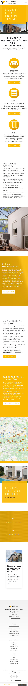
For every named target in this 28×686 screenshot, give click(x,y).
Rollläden (11, 347)
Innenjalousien (14, 659)
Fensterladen (14, 648)
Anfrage (7, 684)
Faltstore (14, 655)
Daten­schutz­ (17, 672)
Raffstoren (6, 347)
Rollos (14, 657)
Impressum (11, 672)
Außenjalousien (14, 646)
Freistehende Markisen (14, 633)
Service (11, 396)
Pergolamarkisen (14, 629)
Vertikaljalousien (14, 663)
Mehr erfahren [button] (8, 292)
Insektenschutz (14, 650)
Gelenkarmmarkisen (14, 626)
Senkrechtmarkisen (14, 641)
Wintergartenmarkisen (14, 628)
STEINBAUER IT (18, 680)
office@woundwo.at (15, 618)
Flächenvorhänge (14, 661)
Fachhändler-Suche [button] (11, 403)
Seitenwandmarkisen (14, 631)
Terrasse (15, 339)
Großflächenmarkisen (14, 635)
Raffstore (14, 644)
